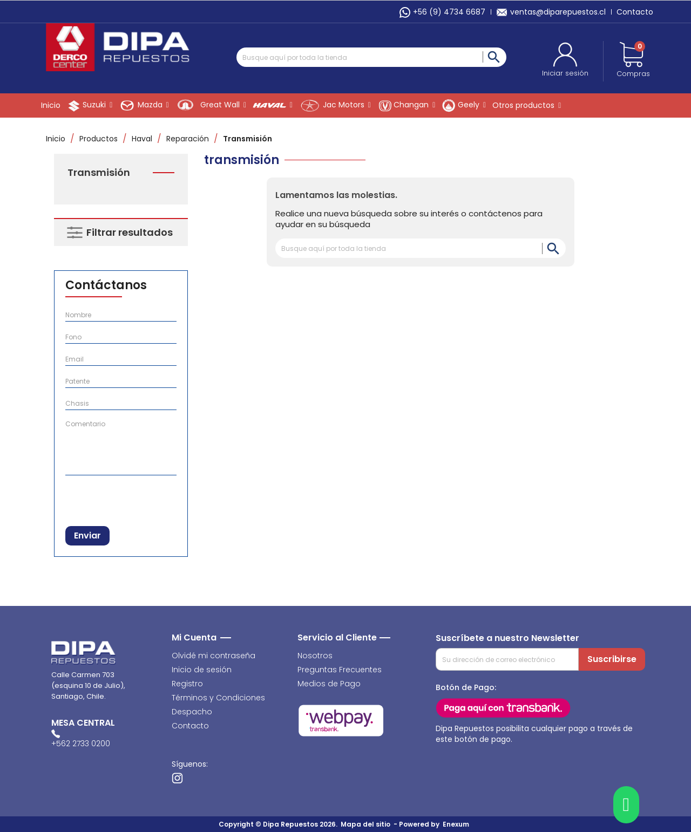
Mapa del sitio (365, 824)
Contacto (635, 11)
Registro (187, 683)
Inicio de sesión (202, 669)
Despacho (192, 711)
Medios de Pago (329, 683)
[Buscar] (371, 57)
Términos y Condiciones (218, 697)
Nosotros (315, 655)
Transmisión (98, 172)
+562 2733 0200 (80, 743)
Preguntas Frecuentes (339, 669)
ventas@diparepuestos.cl (551, 11)
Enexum (457, 824)
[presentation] (121, 498)
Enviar (87, 535)
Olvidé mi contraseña (213, 655)
